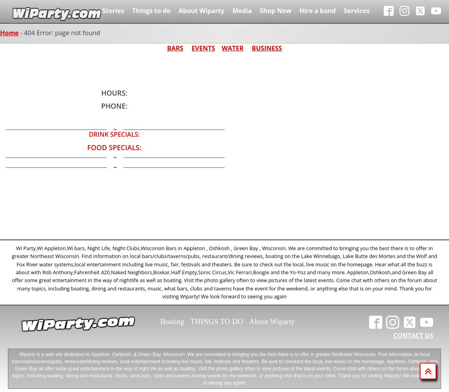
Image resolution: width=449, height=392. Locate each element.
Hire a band (317, 10)
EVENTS (203, 48)
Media (242, 10)
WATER (232, 48)
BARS (175, 48)
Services (356, 10)
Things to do (151, 10)
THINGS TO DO (216, 321)
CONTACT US (413, 335)
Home (9, 32)
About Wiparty (201, 10)
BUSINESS (267, 48)
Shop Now (276, 10)
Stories (113, 10)
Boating (172, 321)
